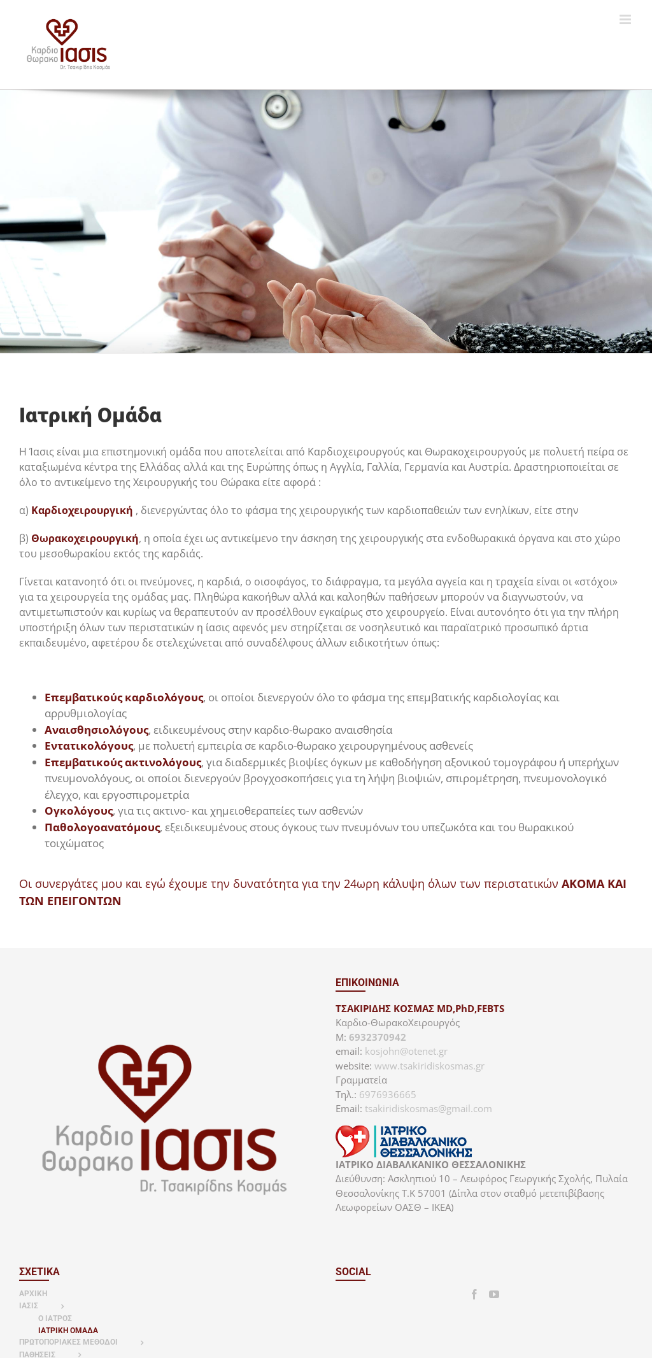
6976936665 (387, 1094)
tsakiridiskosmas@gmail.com (428, 1108)
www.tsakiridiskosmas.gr (429, 1065)
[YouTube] (494, 1294)
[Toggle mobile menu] (626, 19)
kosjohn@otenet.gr (406, 1051)
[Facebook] (474, 1294)
